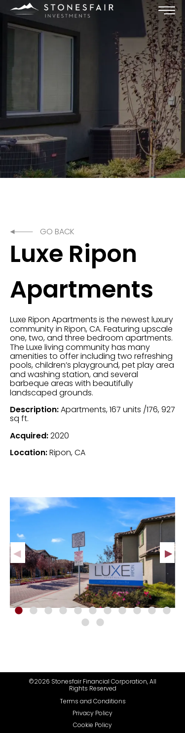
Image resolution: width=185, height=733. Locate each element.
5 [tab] (78, 611)
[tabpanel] (92, 552)
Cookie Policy (92, 725)
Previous (17, 552)
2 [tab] (33, 611)
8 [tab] (122, 611)
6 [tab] (93, 611)
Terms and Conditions (93, 701)
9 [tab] (137, 611)
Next (167, 552)
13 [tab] (100, 623)
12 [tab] (85, 623)
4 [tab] (63, 611)
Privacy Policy (92, 713)
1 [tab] (19, 611)
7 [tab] (107, 611)
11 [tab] (167, 611)
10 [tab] (152, 611)
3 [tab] (48, 611)
